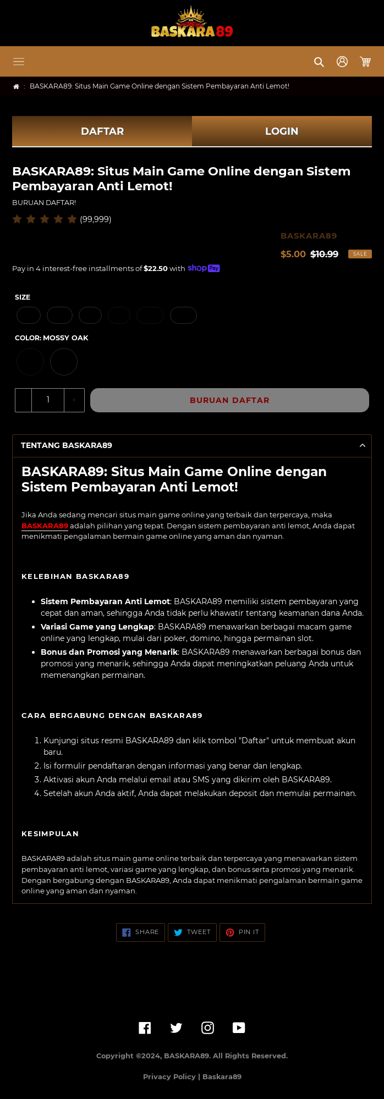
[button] (18, 62)
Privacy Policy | (172, 1077)
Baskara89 (222, 1077)
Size (22, 297)
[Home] (16, 87)
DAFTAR (102, 131)
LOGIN (282, 131)
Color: (51, 338)
